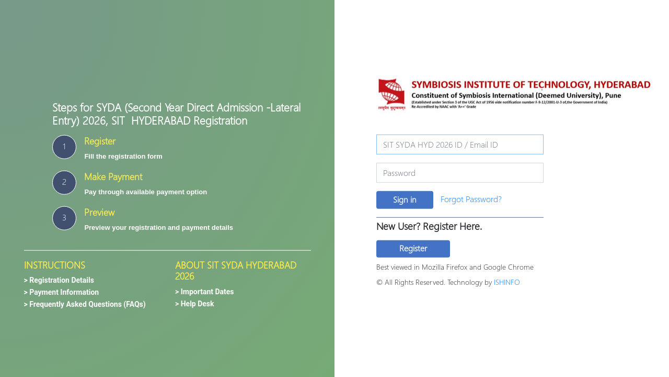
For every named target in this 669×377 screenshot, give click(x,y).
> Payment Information (61, 292)
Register (413, 247)
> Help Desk (194, 303)
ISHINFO (507, 282)
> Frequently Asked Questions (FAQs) (85, 304)
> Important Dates (204, 291)
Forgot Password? (471, 198)
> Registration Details (59, 280)
